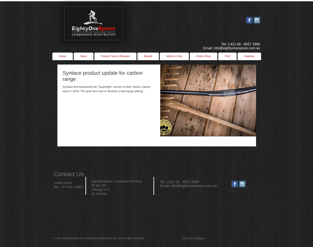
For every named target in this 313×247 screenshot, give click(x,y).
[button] (174, 56)
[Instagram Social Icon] (257, 20)
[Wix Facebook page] (249, 20)
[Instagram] (242, 184)
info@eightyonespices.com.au (194, 186)
